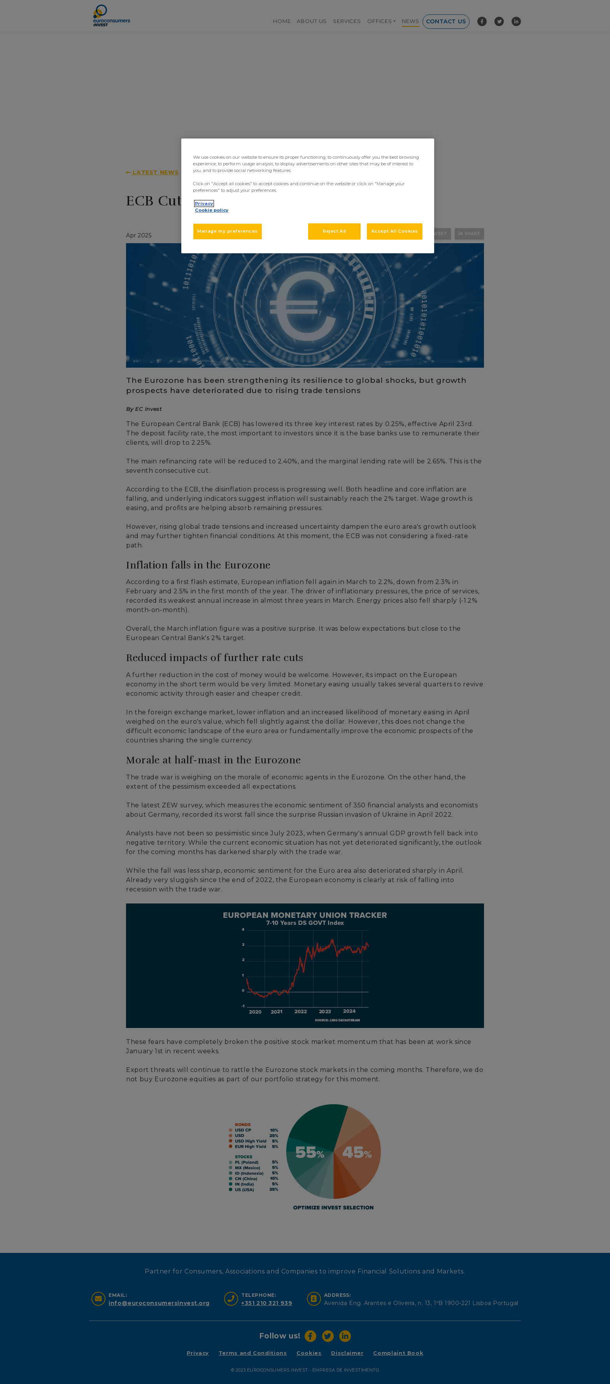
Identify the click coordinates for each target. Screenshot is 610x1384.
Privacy (204, 203)
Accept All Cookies (394, 231)
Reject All (334, 231)
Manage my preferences (227, 231)
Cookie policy (211, 210)
